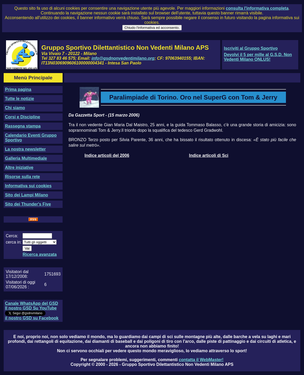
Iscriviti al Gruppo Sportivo (251, 48)
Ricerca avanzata (40, 254)
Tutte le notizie (19, 98)
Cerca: (12, 236)
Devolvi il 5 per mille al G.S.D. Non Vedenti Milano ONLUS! (258, 57)
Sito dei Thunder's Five (28, 204)
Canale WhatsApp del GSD (31, 303)
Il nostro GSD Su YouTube (31, 308)
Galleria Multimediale (26, 158)
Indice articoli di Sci (208, 155)
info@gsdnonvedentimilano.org (123, 58)
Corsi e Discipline (22, 117)
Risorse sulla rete (22, 176)
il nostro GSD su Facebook (31, 318)
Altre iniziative (19, 167)
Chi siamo (15, 108)
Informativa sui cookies (28, 186)
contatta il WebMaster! (201, 359)
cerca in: (13, 242)
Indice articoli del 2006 (107, 155)
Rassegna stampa (23, 126)
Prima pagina (18, 89)
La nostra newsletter (25, 149)
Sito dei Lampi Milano (26, 195)
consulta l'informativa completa (257, 8)
